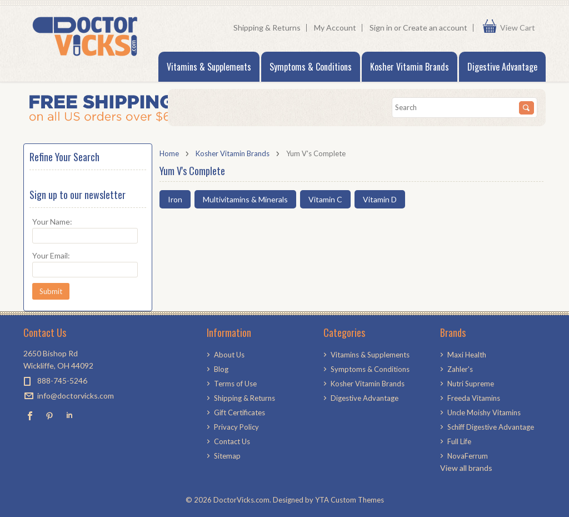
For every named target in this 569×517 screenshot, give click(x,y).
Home (169, 153)
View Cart (520, 28)
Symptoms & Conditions (310, 66)
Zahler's (460, 369)
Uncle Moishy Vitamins (484, 412)
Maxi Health (466, 354)
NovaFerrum (467, 455)
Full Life (459, 441)
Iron (175, 199)
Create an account (435, 27)
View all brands (466, 468)
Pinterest (50, 415)
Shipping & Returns (267, 27)
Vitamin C (325, 199)
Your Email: (51, 255)
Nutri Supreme (470, 383)
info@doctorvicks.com (75, 395)
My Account (335, 27)
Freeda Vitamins (473, 398)
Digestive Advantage (502, 66)
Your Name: (52, 221)
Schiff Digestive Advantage (490, 426)
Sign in (381, 27)
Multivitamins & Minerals (245, 199)
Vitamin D (380, 199)
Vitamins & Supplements (209, 66)
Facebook (30, 415)
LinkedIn (69, 415)
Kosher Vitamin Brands (409, 66)
